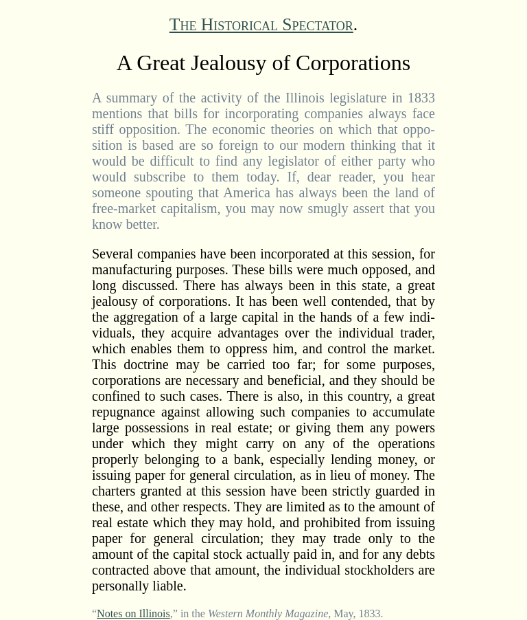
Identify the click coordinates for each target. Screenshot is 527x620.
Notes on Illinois (133, 613)
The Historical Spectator (261, 24)
